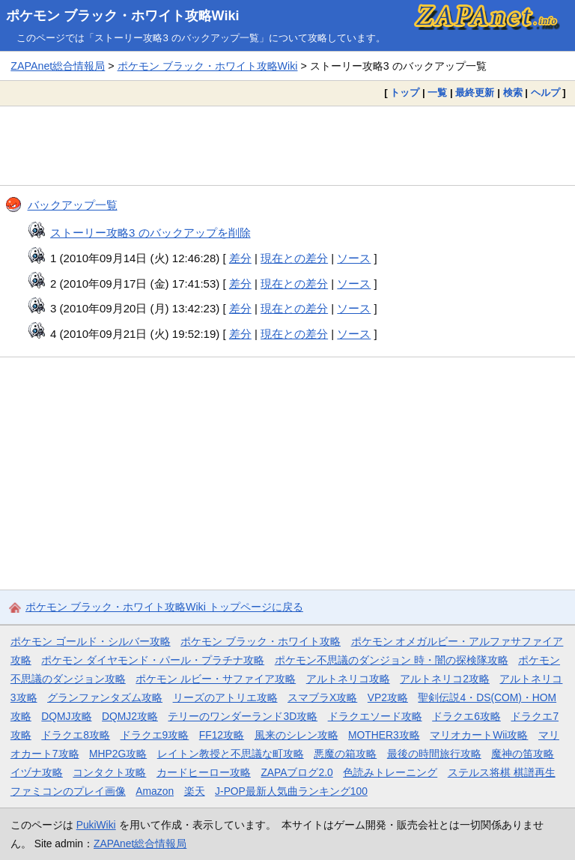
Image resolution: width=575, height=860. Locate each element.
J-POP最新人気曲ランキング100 (291, 791)
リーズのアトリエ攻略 (225, 697)
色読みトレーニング (390, 772)
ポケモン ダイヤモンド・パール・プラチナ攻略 (152, 660)
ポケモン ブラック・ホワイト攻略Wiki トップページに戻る (164, 607)
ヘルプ (545, 92)
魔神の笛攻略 (522, 754)
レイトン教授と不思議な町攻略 (230, 754)
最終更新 (474, 92)
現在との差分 (294, 258)
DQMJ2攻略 (130, 716)
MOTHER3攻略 (384, 735)
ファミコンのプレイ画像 (68, 791)
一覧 (437, 92)
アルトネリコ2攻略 (445, 679)
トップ (404, 92)
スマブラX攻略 (322, 697)
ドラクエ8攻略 (75, 735)
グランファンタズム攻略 (104, 697)
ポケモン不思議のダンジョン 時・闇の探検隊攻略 (391, 660)
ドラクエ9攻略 (155, 735)
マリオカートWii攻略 (479, 735)
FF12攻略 (221, 735)
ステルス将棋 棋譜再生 (502, 772)
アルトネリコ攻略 (348, 679)
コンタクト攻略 (109, 772)
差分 (240, 258)
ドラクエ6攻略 (466, 716)
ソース (354, 258)
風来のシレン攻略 (296, 735)
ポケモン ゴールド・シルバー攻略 (90, 641)
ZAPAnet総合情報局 (57, 66)
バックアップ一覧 (73, 205)
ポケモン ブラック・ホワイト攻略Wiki (123, 15)
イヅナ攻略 (36, 772)
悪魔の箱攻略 (345, 754)
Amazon (155, 791)
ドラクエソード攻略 (375, 716)
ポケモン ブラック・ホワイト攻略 (260, 641)
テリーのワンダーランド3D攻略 (242, 716)
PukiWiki (96, 825)
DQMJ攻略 (66, 716)
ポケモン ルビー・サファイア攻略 (216, 679)
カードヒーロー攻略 (203, 772)
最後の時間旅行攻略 (434, 754)
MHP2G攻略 (118, 754)
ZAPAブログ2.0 (296, 772)
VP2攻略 (388, 697)
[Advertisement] (287, 145)
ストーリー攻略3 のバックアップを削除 (150, 232)
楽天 (194, 791)
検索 (513, 92)
